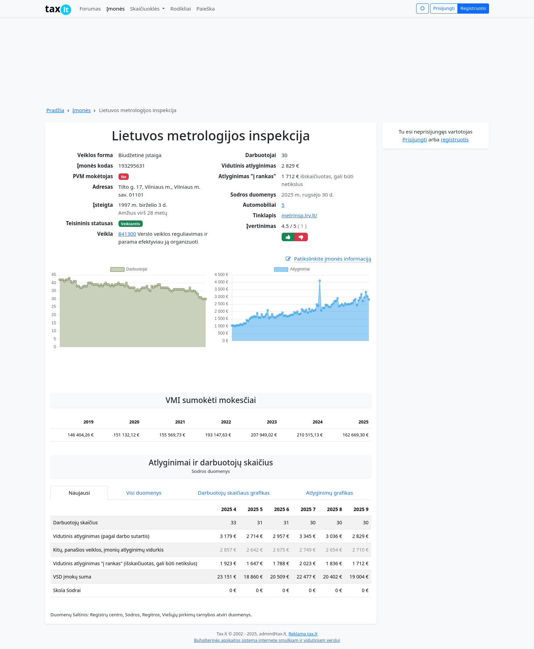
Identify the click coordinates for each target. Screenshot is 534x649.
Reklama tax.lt (302, 634)
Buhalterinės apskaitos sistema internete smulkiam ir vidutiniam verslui (267, 640)
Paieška (206, 8)
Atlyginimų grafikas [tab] (329, 492)
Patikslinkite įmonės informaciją (328, 259)
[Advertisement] (211, 367)
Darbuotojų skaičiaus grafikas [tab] (234, 492)
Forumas (90, 8)
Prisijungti (444, 8)
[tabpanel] (210, 553)
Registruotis (473, 8)
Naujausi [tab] (79, 492)
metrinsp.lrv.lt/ (299, 215)
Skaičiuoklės (145, 8)
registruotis (455, 139)
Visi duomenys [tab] (143, 492)
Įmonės (115, 8)
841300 (127, 233)
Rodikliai (180, 8)
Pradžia (55, 110)
